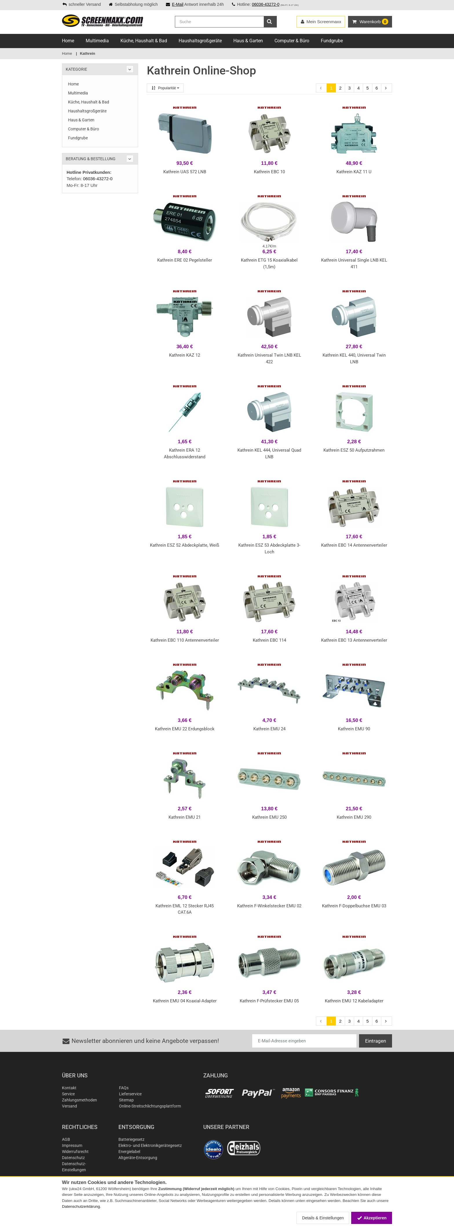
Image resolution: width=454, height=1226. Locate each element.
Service (68, 1094)
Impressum (72, 1145)
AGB (66, 1139)
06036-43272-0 (265, 4)
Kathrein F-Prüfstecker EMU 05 (269, 1001)
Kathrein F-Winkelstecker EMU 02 (269, 905)
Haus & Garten (248, 40)
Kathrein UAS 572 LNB (184, 171)
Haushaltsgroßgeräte (200, 40)
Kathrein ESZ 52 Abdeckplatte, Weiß (184, 545)
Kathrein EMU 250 (269, 817)
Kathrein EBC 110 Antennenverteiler (185, 640)
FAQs (124, 1087)
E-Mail (178, 4)
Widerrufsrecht (75, 1151)
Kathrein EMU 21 (185, 817)
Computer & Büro (291, 40)
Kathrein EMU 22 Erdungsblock (185, 728)
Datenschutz (73, 1157)
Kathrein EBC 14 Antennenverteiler (354, 545)
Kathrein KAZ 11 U (353, 171)
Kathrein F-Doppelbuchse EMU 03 (354, 905)
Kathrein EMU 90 (354, 728)
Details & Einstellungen (323, 1218)
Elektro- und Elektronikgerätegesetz (150, 1145)
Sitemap (126, 1100)
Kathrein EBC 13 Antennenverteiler (354, 640)
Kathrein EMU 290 (354, 817)
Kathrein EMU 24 (269, 728)
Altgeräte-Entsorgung (137, 1157)
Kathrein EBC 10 (269, 171)
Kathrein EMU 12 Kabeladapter (354, 1001)
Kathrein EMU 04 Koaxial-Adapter (185, 1001)
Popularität (165, 88)
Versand (69, 1106)
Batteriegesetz (131, 1139)
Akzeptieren (372, 1218)
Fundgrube (332, 40)
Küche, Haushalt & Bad (143, 40)
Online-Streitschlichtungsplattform (150, 1106)
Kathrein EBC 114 (269, 640)
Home (68, 40)
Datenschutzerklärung (81, 1206)
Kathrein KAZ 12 (184, 355)
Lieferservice (130, 1094)
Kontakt (69, 1087)
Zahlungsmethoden (79, 1100)
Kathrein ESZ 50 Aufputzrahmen (354, 450)
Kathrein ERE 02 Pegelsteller (184, 260)
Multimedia (97, 40)
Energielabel (129, 1151)
